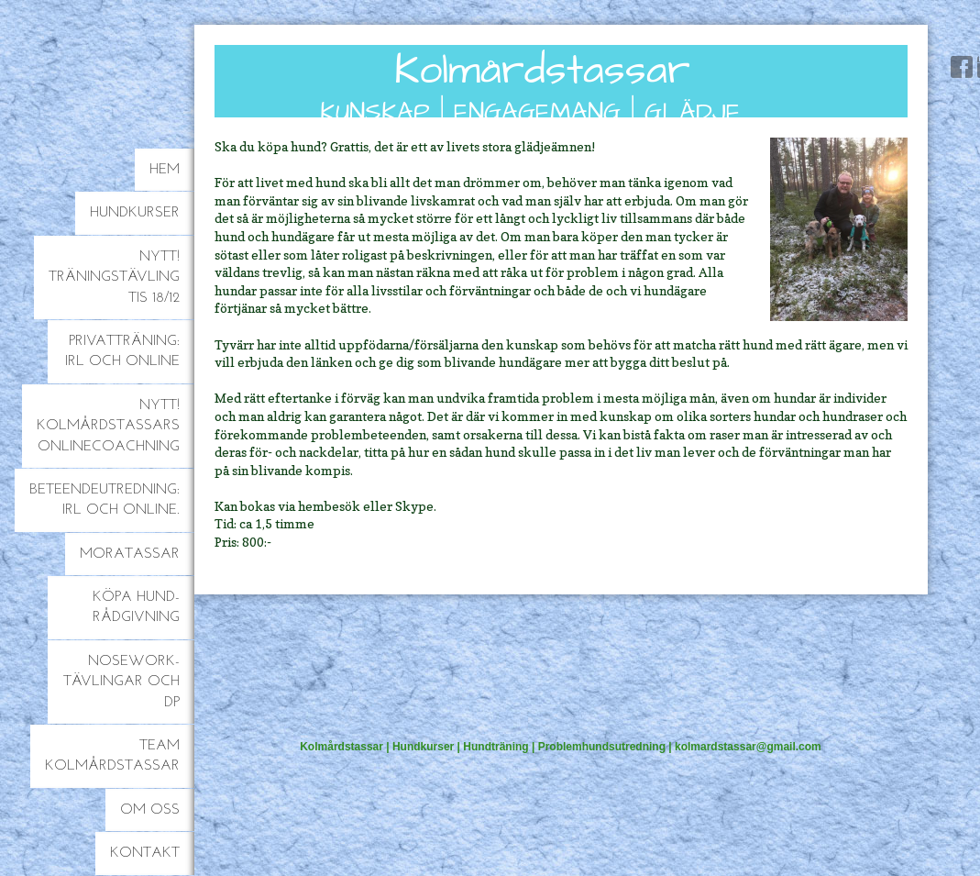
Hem (164, 169)
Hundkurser (135, 212)
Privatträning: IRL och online (122, 351)
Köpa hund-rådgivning (136, 607)
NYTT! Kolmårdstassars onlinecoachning (108, 426)
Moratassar (130, 554)
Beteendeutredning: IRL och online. (104, 499)
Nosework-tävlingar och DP (121, 682)
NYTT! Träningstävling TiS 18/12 (114, 277)
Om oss (150, 810)
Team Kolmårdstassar (112, 755)
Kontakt (145, 853)
